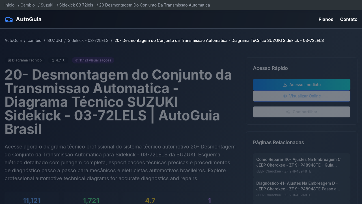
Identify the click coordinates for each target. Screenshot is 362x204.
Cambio (27, 5)
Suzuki (47, 5)
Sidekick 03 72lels (76, 5)
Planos (326, 19)
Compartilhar (301, 112)
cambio (35, 40)
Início (9, 5)
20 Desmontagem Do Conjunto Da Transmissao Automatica (154, 5)
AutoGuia (13, 40)
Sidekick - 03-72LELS (88, 40)
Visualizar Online (302, 96)
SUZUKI (54, 40)
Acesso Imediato (302, 85)
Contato (348, 19)
